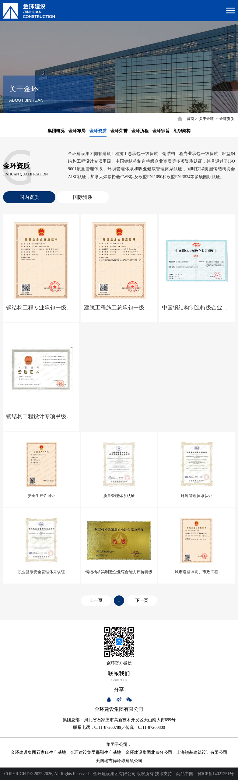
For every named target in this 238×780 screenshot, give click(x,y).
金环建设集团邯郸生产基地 (95, 752)
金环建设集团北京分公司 (148, 752)
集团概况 (56, 131)
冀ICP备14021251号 (216, 773)
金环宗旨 (161, 131)
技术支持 (163, 773)
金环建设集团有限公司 (114, 773)
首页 (190, 119)
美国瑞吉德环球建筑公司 (119, 760)
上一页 (96, 600)
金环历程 (140, 131)
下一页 (141, 600)
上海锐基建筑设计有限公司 (201, 752)
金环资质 (226, 119)
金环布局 (77, 131)
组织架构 (182, 131)
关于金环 (206, 119)
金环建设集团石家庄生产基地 (38, 752)
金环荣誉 (119, 131)
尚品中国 (184, 773)
